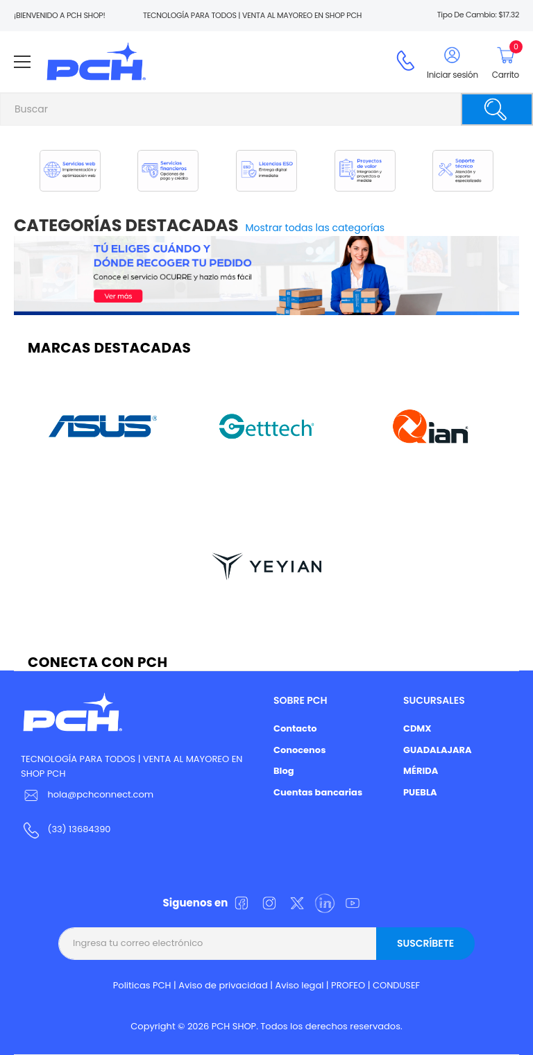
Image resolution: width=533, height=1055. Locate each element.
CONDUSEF (396, 985)
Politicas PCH (142, 985)
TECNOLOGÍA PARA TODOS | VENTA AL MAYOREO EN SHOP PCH (131, 766)
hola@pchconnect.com (100, 794)
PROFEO (348, 985)
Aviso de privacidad (223, 985)
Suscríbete (425, 943)
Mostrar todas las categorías (315, 228)
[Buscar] (497, 109)
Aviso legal (300, 985)
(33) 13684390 (78, 829)
